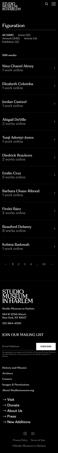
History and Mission (14, 367)
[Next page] (52, 264)
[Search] (46, 4)
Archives (7, 373)
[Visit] (29, 400)
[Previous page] (6, 264)
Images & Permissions (15, 384)
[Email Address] (18, 346)
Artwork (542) (11, 38)
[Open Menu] (54, 4)
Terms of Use (38, 440)
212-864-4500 (11, 323)
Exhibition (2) (10, 41)
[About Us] (29, 411)
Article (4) (30, 38)
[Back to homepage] (11, 6)
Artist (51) (24, 35)
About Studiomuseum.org (18, 390)
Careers (7, 379)
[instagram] (25, 433)
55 (44, 264)
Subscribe (46, 346)
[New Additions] (29, 422)
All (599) (8, 35)
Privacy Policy (20, 440)
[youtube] (33, 433)
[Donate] (29, 405)
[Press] (29, 417)
